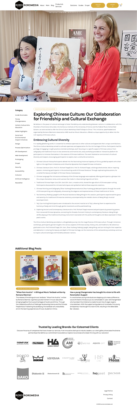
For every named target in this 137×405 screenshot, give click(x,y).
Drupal (17, 163)
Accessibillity (19, 171)
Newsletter (19, 183)
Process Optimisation (22, 148)
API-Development (21, 151)
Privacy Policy (108, 394)
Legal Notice (108, 391)
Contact (110, 398)
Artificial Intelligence (22, 179)
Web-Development (21, 155)
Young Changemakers (78, 288)
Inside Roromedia (21, 115)
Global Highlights (21, 131)
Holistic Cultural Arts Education (45, 109)
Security (18, 167)
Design (17, 144)
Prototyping (19, 159)
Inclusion (18, 175)
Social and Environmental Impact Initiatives (21, 137)
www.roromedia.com (107, 404)
